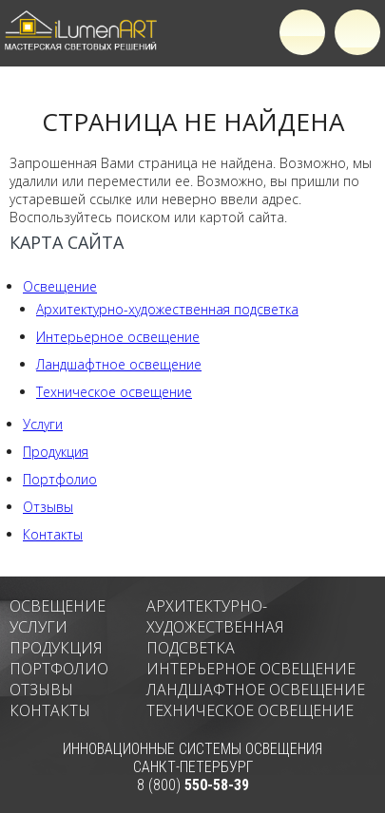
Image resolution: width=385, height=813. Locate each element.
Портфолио (60, 479)
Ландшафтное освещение (119, 364)
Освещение (60, 286)
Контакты (53, 534)
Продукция (55, 452)
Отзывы (48, 507)
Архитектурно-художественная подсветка (167, 309)
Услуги (43, 424)
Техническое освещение (114, 392)
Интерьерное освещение (118, 337)
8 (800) (193, 785)
